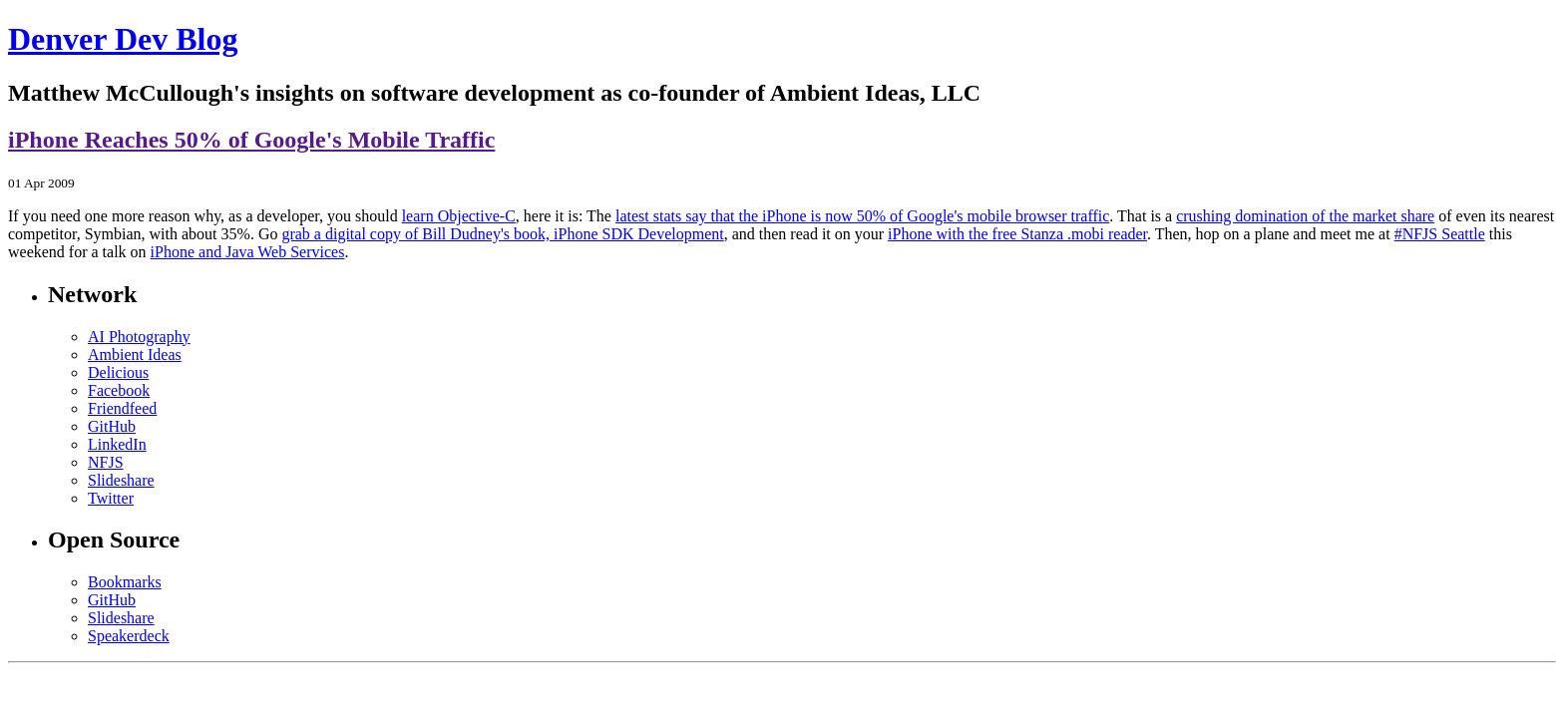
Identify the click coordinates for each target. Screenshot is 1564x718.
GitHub (112, 426)
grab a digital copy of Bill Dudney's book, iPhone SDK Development (502, 233)
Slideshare (121, 480)
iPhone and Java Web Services (248, 251)
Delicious (118, 372)
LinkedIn (117, 444)
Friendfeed (122, 408)
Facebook (119, 390)
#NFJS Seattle (1439, 233)
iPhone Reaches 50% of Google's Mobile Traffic (251, 140)
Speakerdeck (129, 635)
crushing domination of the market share (1305, 215)
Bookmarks (125, 581)
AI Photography (139, 336)
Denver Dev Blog (122, 39)
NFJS (106, 462)
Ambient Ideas (135, 354)
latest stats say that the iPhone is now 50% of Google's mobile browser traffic (862, 215)
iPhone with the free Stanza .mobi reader (1017, 233)
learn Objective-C (459, 215)
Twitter (111, 498)
